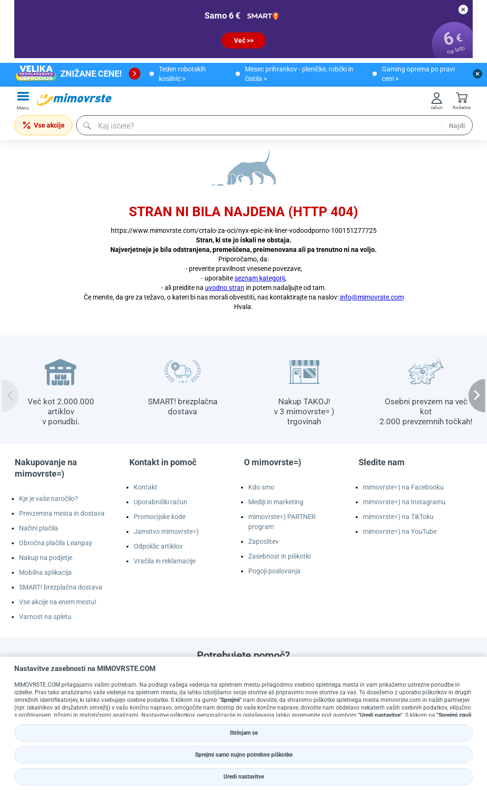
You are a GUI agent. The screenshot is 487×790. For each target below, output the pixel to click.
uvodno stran (224, 287)
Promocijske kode (159, 516)
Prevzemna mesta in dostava (62, 513)
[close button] (463, 9)
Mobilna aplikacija (45, 572)
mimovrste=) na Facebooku (403, 487)
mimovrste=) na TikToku (398, 516)
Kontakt (145, 487)
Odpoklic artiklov (158, 546)
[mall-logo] (74, 99)
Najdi (457, 126)
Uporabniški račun (160, 502)
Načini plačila (38, 528)
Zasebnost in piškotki (279, 556)
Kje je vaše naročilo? (48, 498)
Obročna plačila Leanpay (55, 543)
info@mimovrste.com (372, 297)
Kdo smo (261, 487)
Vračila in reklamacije (164, 561)
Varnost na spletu (45, 616)
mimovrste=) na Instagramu (404, 502)
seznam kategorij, (260, 278)
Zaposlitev (263, 541)
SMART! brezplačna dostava (60, 587)
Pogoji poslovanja (274, 571)
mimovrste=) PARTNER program (282, 521)
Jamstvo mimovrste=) (166, 531)
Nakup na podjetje (45, 557)
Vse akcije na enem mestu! (58, 602)
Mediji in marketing (275, 502)
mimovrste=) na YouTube (400, 531)
